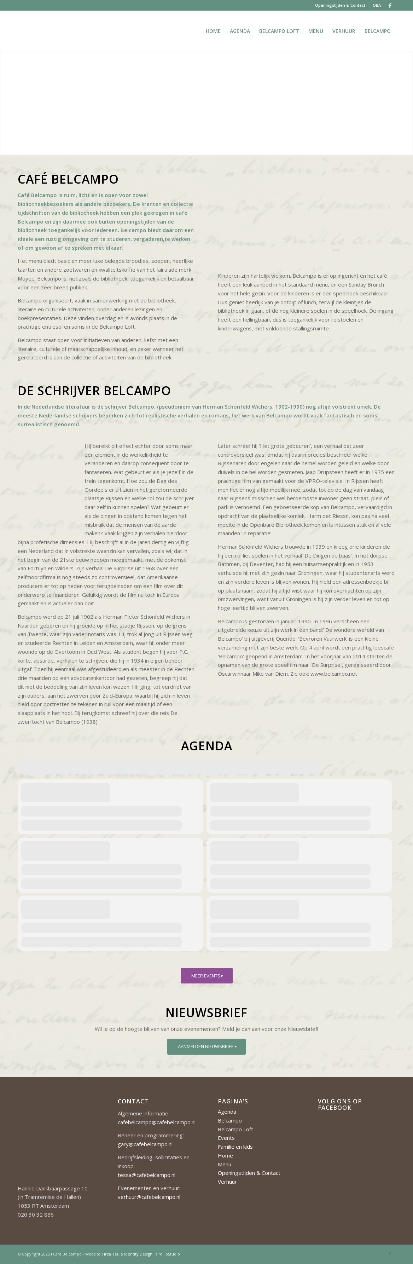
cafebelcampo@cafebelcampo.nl (157, 1122)
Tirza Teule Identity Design (126, 1254)
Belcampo (230, 1120)
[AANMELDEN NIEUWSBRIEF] (206, 1047)
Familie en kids (235, 1146)
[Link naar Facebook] (390, 5)
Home (225, 1155)
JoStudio (172, 1254)
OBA (377, 5)
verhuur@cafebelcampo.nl (149, 1196)
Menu (224, 1164)
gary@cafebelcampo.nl (145, 1144)
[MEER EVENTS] (207, 976)
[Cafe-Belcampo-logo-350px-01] (18, 31)
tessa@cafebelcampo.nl (146, 1174)
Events (226, 1137)
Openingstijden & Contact (340, 5)
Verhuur (227, 1181)
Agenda (227, 1111)
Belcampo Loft (235, 1129)
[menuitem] (340, 5)
